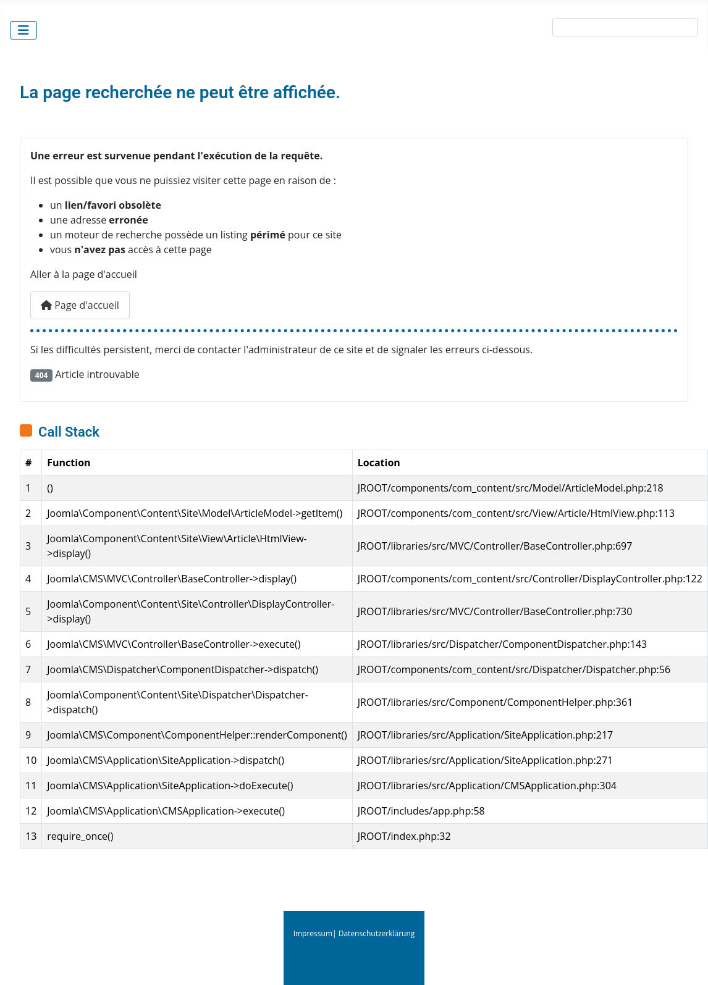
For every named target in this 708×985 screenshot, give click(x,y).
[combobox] (625, 27)
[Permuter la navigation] (23, 30)
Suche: (533, 29)
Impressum (312, 933)
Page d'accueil (80, 305)
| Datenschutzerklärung (373, 933)
